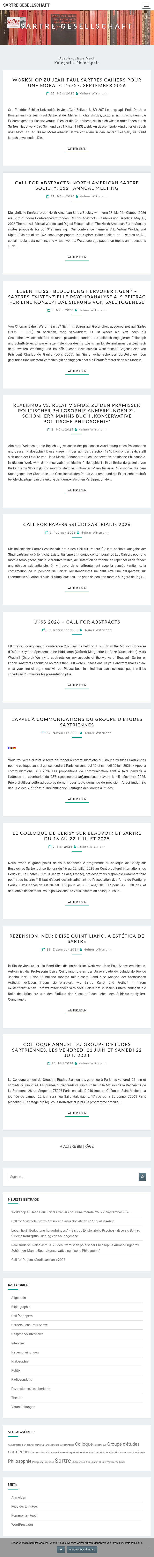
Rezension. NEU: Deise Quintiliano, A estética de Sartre (76, 938)
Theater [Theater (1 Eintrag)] (102, 1462)
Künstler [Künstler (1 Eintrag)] (104, 1452)
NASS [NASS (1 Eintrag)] (111, 1452)
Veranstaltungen (23, 1407)
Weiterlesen (78, 148)
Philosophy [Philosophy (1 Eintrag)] (37, 1462)
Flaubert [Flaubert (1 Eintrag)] (98, 1445)
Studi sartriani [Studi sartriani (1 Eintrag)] (78, 1462)
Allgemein (18, 1298)
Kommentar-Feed (24, 1515)
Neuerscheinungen (25, 1352)
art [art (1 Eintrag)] (25, 1445)
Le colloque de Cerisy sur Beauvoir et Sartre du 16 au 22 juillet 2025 (77, 835)
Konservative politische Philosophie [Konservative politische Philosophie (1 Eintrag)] (75, 1452)
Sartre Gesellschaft (26, 5)
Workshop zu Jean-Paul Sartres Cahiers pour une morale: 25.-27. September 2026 (77, 82)
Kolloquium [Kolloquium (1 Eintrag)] (51, 1452)
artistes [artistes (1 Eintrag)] (31, 1445)
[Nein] (149, 1547)
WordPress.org (22, 1525)
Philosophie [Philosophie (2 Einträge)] (19, 1461)
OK (61, 1549)
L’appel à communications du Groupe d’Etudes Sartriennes (77, 721)
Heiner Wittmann (94, 93)
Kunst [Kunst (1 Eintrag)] (96, 1452)
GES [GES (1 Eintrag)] (104, 1445)
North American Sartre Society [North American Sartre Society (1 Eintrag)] (130, 1452)
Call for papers (22, 1316)
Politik (15, 1370)
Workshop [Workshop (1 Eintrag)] (120, 1462)
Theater (17, 1398)
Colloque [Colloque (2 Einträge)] (84, 1444)
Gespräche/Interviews (27, 1334)
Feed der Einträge (24, 1506)
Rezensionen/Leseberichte (30, 1389)
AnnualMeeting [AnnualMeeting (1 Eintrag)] (15, 1445)
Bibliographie (20, 1307)
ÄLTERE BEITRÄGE (77, 1146)
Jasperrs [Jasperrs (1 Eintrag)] (35, 1452)
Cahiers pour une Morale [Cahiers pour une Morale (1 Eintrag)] (47, 1445)
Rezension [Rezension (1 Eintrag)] (49, 1462)
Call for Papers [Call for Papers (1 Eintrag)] (67, 1445)
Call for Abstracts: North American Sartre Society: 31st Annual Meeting (77, 185)
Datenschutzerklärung (82, 1549)
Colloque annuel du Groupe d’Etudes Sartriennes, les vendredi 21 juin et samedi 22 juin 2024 (77, 1049)
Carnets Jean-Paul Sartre (29, 1325)
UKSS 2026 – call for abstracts (77, 622)
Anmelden (18, 1497)
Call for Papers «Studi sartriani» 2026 (77, 524)
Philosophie (19, 1361)
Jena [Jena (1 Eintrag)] (43, 1452)
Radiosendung (21, 1379)
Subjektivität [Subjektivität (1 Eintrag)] (92, 1462)
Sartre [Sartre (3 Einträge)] (63, 1460)
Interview (18, 1343)
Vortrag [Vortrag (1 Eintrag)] (111, 1462)
